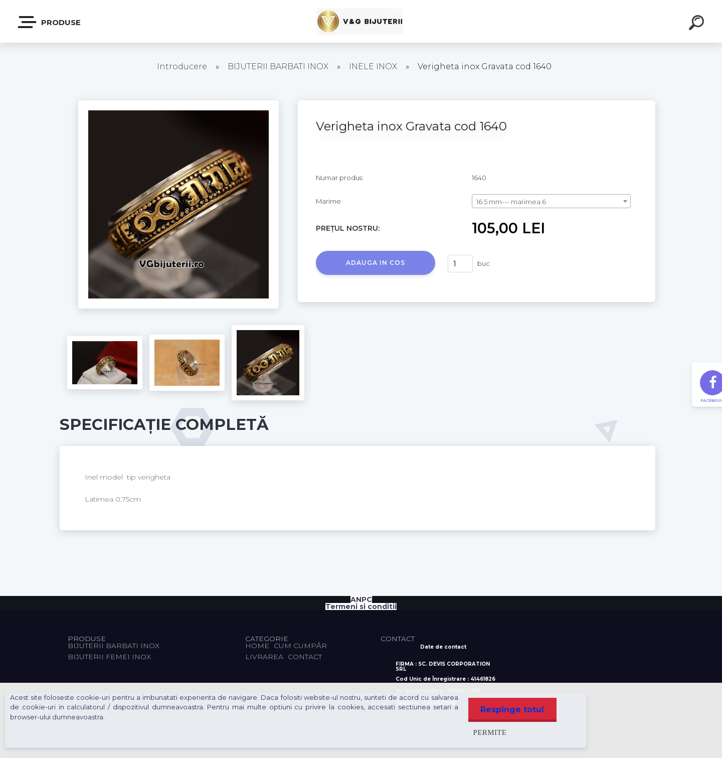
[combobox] (551, 201)
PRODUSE (50, 22)
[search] (698, 24)
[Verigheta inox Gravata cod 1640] (178, 103)
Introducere (182, 66)
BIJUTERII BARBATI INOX (279, 66)
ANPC (361, 599)
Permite (489, 732)
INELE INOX (373, 66)
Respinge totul (512, 709)
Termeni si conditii (361, 606)
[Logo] (361, 21)
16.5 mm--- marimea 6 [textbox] (511, 202)
